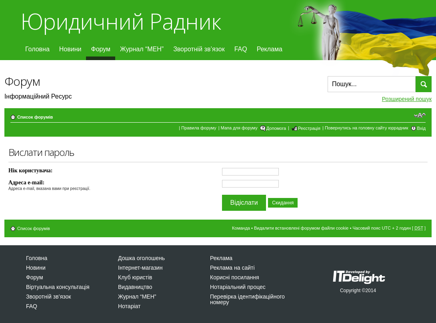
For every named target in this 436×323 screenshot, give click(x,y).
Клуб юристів (135, 277)
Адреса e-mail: (26, 183)
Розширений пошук (407, 99)
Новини (70, 49)
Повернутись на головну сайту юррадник (366, 127)
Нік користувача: (30, 171)
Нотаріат (129, 306)
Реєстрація (309, 128)
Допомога (276, 128)
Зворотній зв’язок (199, 49)
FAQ (240, 49)
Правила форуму (198, 127)
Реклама (269, 49)
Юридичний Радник (120, 21)
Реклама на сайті (232, 267)
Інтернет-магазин (140, 267)
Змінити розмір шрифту (420, 115)
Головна (37, 49)
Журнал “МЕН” (142, 49)
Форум (100, 49)
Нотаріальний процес (238, 287)
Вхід (421, 128)
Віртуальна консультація (58, 287)
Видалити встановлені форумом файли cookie (301, 228)
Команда (241, 228)
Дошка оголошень (141, 258)
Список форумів (35, 117)
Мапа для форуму (239, 127)
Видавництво (135, 287)
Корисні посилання (234, 277)
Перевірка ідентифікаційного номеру (247, 299)
